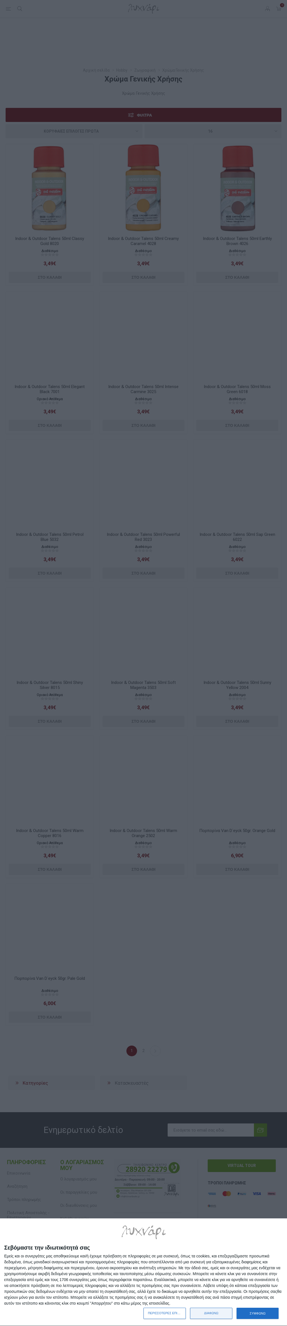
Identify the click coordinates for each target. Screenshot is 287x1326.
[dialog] (143, 1272)
